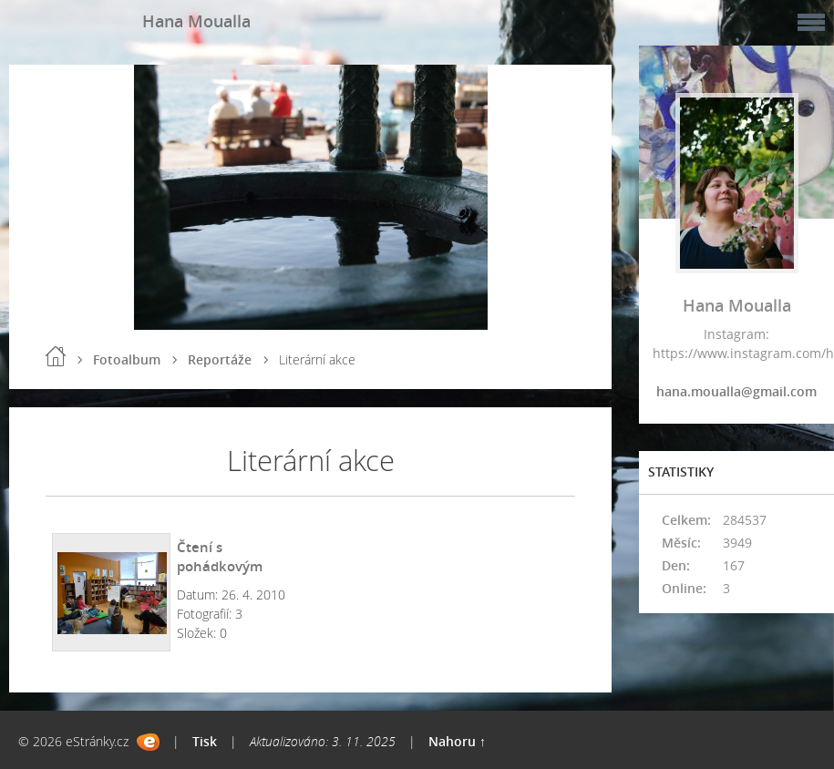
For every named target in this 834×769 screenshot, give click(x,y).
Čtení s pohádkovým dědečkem (220, 566)
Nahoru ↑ (457, 741)
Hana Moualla (196, 21)
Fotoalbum (126, 359)
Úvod (56, 356)
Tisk (204, 741)
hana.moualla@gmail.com (736, 391)
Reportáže (220, 359)
